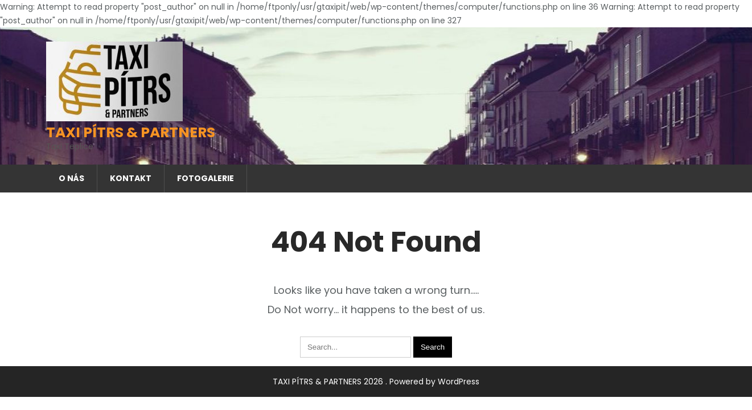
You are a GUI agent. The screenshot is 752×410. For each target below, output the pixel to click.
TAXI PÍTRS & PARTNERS (130, 132)
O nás (71, 178)
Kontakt (130, 178)
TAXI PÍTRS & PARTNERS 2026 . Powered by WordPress (376, 381)
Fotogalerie (205, 178)
